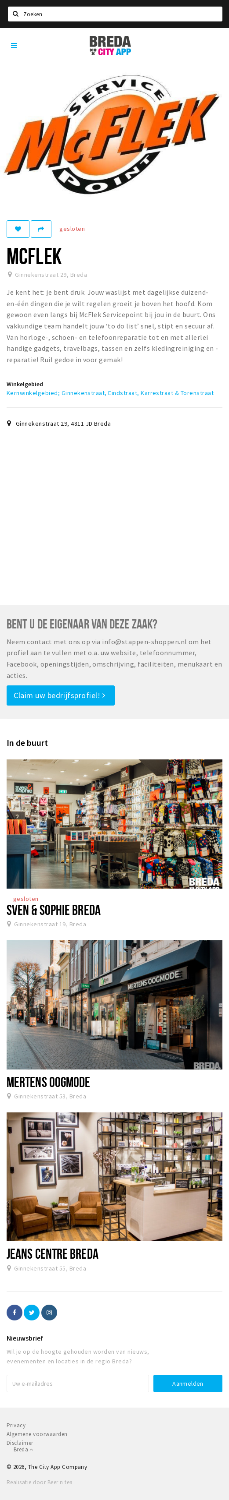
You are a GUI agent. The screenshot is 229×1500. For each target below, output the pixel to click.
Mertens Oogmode (48, 1081)
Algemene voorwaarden (37, 1434)
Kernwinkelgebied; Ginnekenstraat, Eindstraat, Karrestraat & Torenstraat (110, 393)
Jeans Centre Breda (52, 1253)
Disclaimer (20, 1443)
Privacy (16, 1425)
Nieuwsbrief (25, 1338)
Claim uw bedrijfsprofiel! (59, 695)
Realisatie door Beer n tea (40, 1482)
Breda (23, 1449)
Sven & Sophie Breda (54, 909)
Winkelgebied (25, 384)
